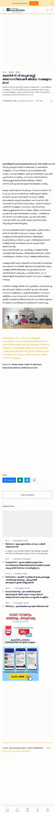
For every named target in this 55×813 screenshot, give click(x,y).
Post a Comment (27, 495)
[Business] (19, 573)
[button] (47, 10)
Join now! (34, 3)
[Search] (51, 10)
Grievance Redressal (22, 751)
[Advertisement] (24, 41)
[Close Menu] (52, 3)
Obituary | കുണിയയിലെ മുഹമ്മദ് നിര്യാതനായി (26, 606)
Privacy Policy (7, 751)
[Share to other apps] (34, 480)
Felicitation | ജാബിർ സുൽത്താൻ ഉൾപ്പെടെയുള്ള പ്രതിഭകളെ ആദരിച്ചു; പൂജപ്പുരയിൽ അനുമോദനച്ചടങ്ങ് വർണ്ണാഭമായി (27, 580)
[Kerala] (25, 540)
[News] (25, 573)
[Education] (18, 559)
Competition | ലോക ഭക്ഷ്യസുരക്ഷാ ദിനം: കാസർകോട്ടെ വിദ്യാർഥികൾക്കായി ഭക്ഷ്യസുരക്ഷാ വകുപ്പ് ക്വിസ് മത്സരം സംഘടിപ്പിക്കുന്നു (27, 565)
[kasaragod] (18, 540)
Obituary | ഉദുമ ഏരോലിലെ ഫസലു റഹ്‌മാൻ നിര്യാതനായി (25, 545)
